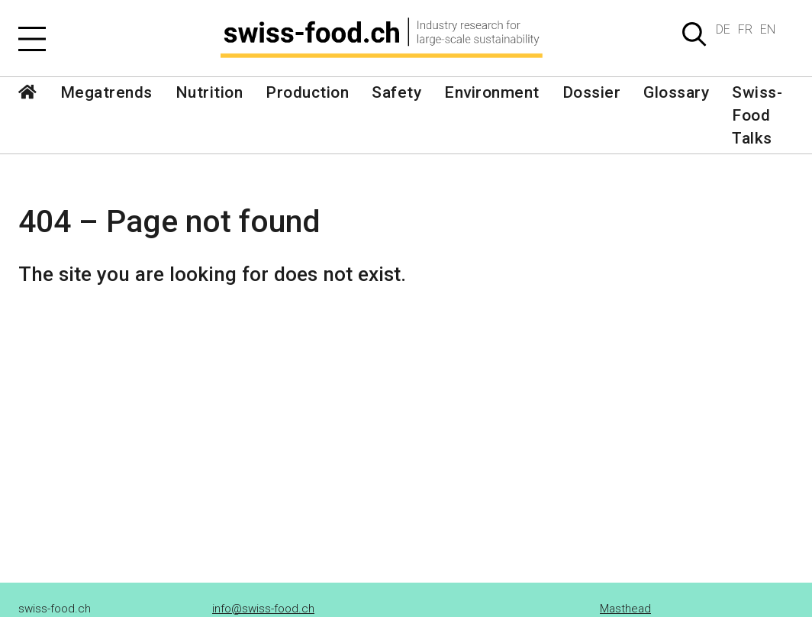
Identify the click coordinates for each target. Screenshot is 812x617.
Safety (396, 92)
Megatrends (106, 92)
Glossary (676, 92)
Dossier (591, 92)
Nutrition (209, 92)
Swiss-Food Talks (757, 115)
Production (307, 92)
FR (745, 29)
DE (723, 29)
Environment (492, 92)
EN (767, 29)
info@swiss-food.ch (263, 608)
